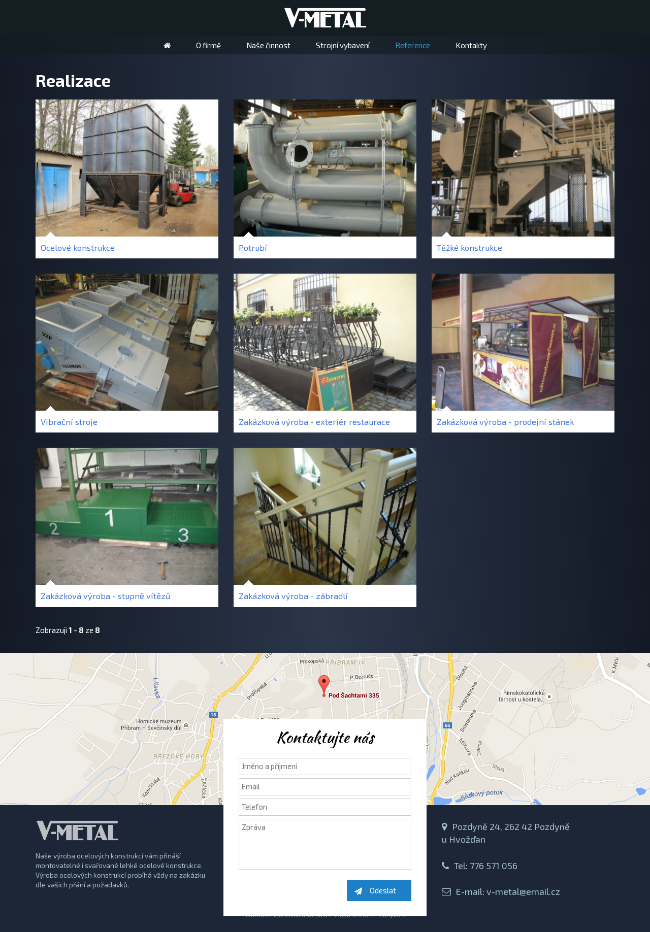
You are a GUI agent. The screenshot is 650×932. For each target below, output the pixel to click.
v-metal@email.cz (523, 891)
